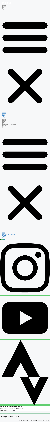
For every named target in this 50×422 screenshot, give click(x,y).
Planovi (3, 8)
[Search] (14, 410)
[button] (25, 61)
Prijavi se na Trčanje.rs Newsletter (9, 124)
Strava (3, 127)
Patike (3, 7)
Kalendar (4, 5)
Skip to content (2, 0)
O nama (5, 10)
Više (3, 9)
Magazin (4, 6)
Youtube (4, 126)
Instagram (4, 125)
